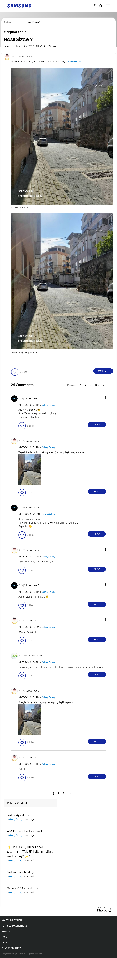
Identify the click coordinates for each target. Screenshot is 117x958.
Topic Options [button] (107, 30)
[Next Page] (99, 385)
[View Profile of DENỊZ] (22, 398)
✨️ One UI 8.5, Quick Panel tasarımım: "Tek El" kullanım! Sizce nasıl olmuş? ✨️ (30, 851)
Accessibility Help (12, 920)
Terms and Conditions (14, 926)
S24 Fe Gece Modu (19, 872)
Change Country (11, 948)
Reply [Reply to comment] (97, 424)
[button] (107, 56)
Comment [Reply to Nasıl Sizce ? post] (103, 371)
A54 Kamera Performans (23, 831)
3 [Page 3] (91, 385)
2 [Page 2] (85, 385)
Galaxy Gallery (74, 61)
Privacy (6, 931)
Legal (5, 937)
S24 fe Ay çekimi (18, 815)
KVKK (4, 942)
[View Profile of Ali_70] (15, 56)
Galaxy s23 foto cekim (21, 888)
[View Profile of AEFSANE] (23, 655)
